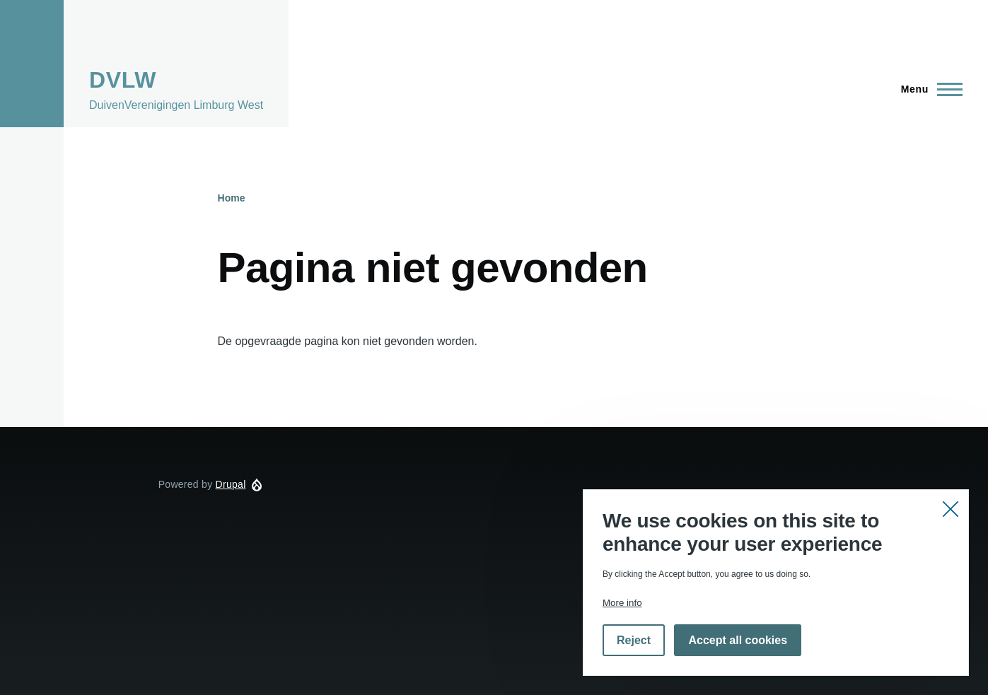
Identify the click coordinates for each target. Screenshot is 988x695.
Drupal (231, 484)
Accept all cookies (737, 640)
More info (622, 602)
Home (231, 198)
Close (950, 507)
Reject (634, 640)
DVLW (122, 80)
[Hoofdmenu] (927, 89)
